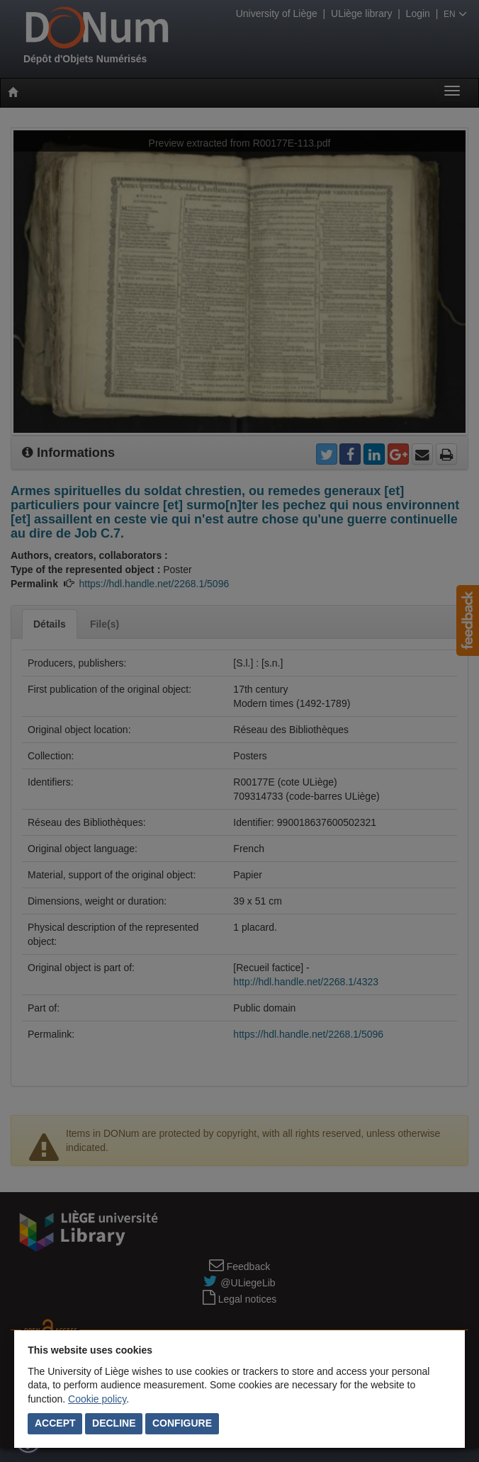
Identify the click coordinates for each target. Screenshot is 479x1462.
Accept (55, 1423)
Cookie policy (97, 1399)
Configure (182, 1423)
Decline (113, 1423)
